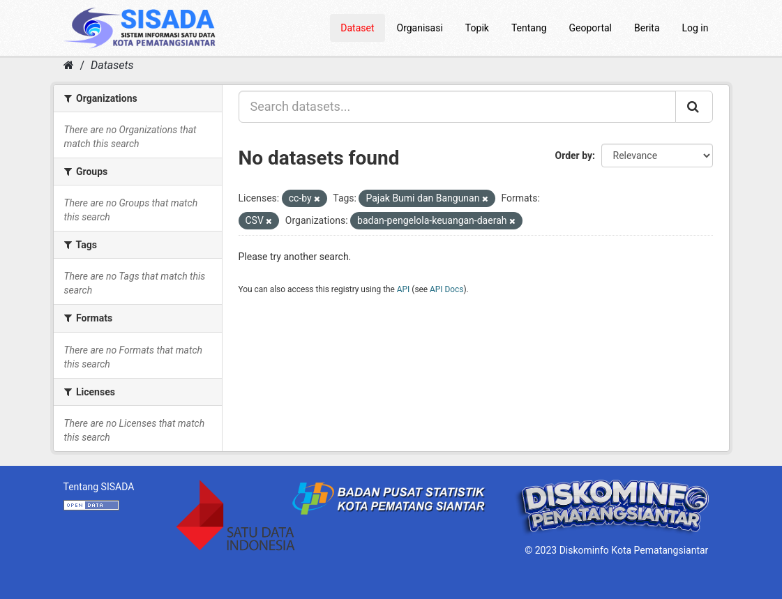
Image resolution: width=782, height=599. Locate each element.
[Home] (68, 65)
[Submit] (694, 107)
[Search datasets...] (457, 107)
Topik (477, 27)
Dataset (357, 27)
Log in (695, 27)
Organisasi (420, 27)
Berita (647, 27)
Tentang (529, 27)
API (403, 289)
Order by (574, 155)
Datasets (112, 65)
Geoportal (590, 27)
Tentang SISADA (99, 486)
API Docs (446, 289)
